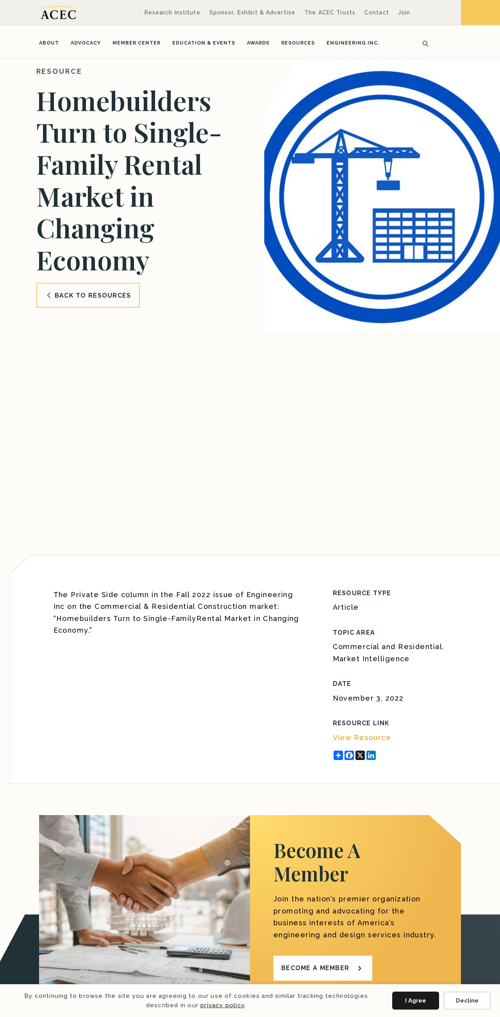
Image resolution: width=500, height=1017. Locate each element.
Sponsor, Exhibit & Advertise (252, 12)
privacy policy (222, 1005)
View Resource (362, 737)
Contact (376, 12)
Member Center (136, 43)
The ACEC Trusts (329, 12)
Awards (258, 43)
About (49, 43)
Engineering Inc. (353, 43)
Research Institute (172, 12)
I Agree (415, 1000)
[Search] (423, 43)
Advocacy (86, 43)
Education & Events (203, 43)
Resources (298, 43)
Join (404, 12)
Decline (467, 1000)
